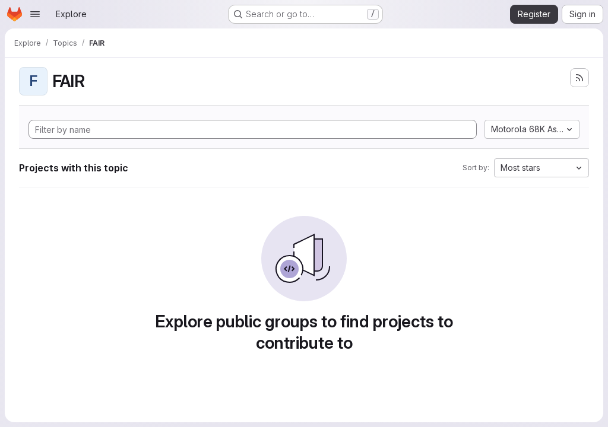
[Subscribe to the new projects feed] (579, 77)
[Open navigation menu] (35, 14)
